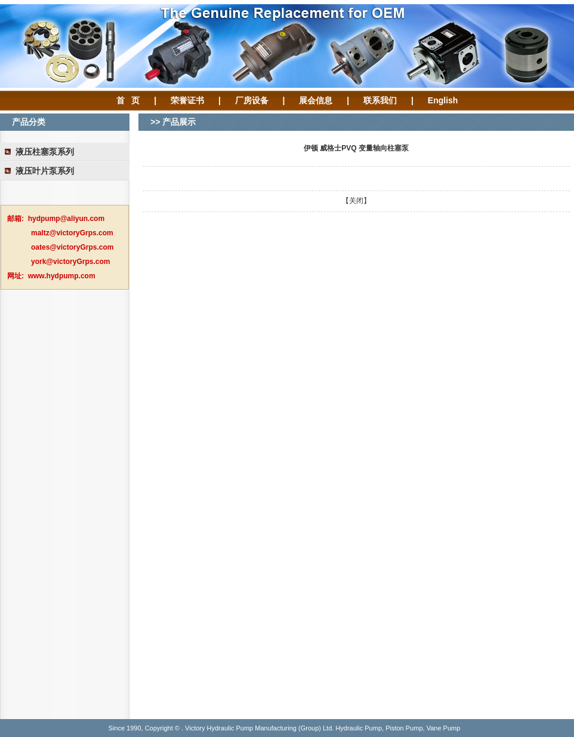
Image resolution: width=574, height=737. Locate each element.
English (443, 100)
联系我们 (380, 100)
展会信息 (315, 100)
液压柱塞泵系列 (45, 151)
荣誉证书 (187, 100)
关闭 (356, 200)
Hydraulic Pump (358, 728)
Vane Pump (444, 728)
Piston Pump (403, 728)
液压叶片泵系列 (45, 171)
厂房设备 (252, 100)
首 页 (128, 100)
